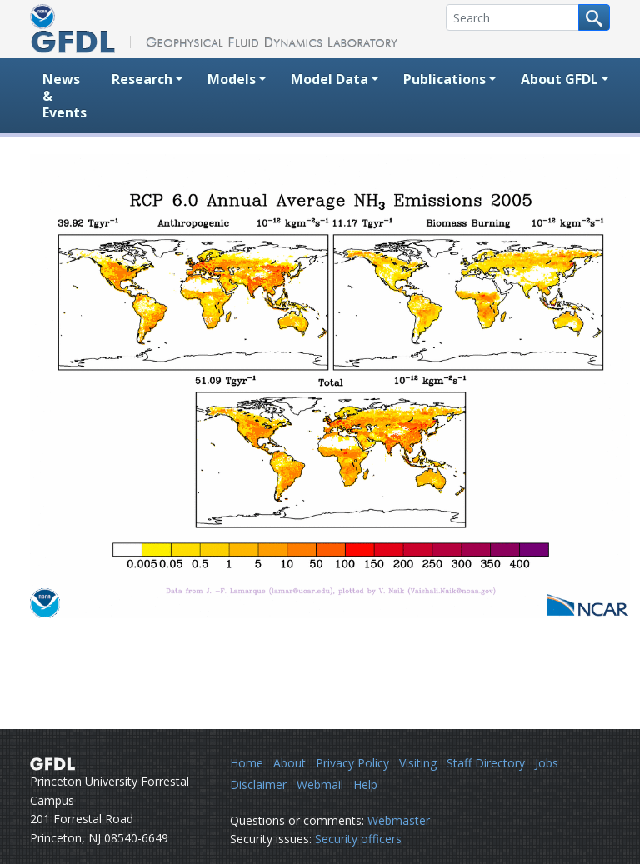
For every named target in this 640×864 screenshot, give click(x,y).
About (289, 763)
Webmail (320, 784)
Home (246, 763)
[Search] (512, 17)
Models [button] (232, 79)
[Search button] (594, 17)
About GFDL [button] (559, 79)
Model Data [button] (329, 79)
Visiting (418, 763)
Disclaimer (258, 784)
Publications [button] (444, 79)
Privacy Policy (352, 763)
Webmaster (399, 820)
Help (365, 784)
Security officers (358, 839)
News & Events (64, 96)
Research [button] (142, 79)
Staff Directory (486, 763)
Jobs (546, 763)
